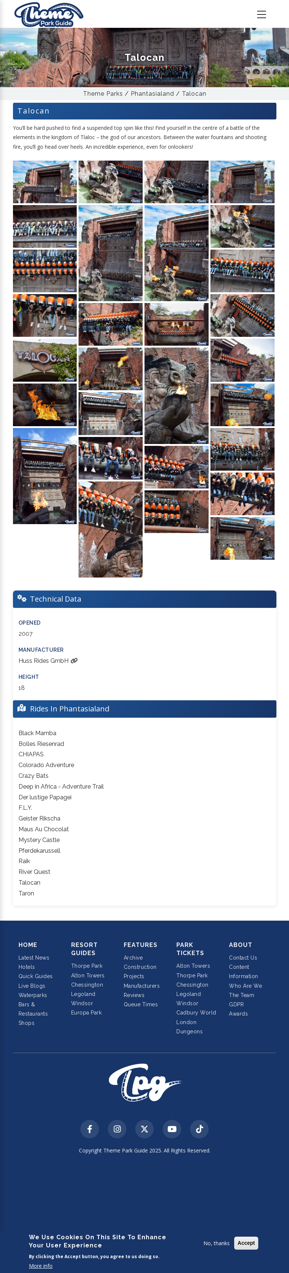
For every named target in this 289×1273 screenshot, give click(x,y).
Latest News (34, 958)
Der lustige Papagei (45, 797)
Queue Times (141, 1004)
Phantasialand (152, 93)
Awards (238, 1014)
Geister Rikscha (39, 818)
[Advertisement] (144, 1214)
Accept (246, 1243)
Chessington (87, 985)
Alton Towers (88, 975)
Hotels (27, 967)
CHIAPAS (31, 754)
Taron (26, 893)
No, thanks (216, 1243)
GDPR (236, 1004)
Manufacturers (142, 986)
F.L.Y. (25, 807)
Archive (133, 958)
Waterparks (33, 995)
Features (140, 944)
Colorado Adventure (46, 765)
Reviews (134, 995)
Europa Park (86, 1013)
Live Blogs (32, 986)
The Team (241, 995)
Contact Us (243, 958)
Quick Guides (36, 976)
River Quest (34, 871)
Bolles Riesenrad (41, 743)
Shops (27, 1023)
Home (28, 944)
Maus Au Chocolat (44, 829)
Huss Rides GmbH (48, 660)
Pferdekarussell (39, 850)
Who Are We (245, 986)
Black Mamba (37, 733)
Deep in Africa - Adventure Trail (61, 786)
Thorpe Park (87, 966)
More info (41, 1265)
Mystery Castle (39, 839)
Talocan (194, 93)
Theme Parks (103, 93)
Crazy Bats (34, 775)
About (240, 944)
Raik (24, 861)
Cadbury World (196, 1013)
